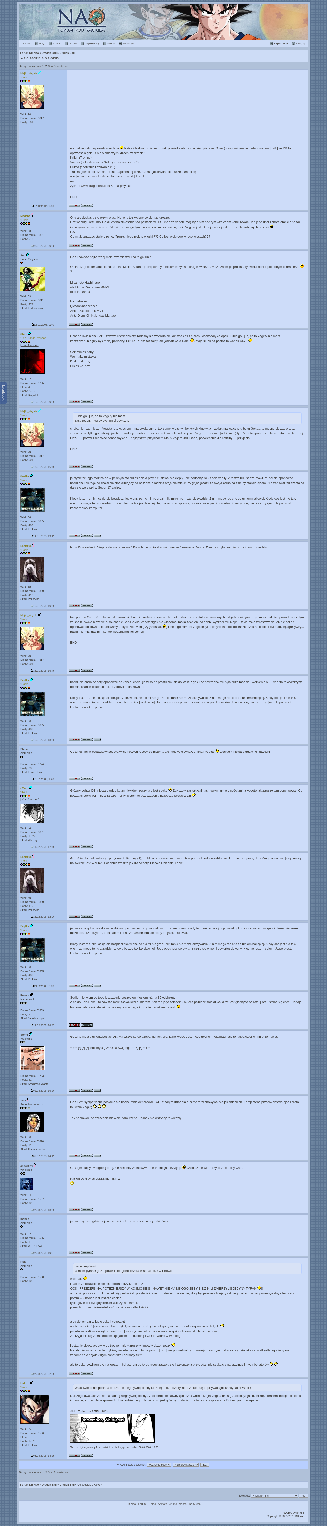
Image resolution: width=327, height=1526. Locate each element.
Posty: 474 (26, 304)
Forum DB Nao (29, 1484)
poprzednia (34, 66)
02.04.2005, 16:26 (43, 1090)
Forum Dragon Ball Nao (163, 22)
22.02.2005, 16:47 (43, 1025)
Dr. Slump (195, 1503)
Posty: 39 (26, 1202)
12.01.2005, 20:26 (43, 401)
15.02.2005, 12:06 (43, 916)
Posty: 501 (26, 122)
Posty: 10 (26, 1280)
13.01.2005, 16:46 (43, 466)
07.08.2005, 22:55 (43, 1373)
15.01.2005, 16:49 (43, 670)
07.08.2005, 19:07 (43, 1252)
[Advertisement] (187, 106)
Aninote (162, 1503)
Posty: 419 (26, 595)
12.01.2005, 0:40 (43, 324)
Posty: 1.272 (27, 1441)
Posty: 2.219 (27, 391)
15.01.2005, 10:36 (43, 605)
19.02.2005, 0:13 (43, 986)
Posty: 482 (26, 525)
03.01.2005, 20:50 (43, 245)
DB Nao (131, 1503)
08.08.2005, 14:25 (43, 1455)
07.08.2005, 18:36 (43, 1209)
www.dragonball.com (95, 186)
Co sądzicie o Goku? (42, 58)
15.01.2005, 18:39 (43, 739)
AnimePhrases (178, 1503)
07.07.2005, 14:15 (43, 1156)
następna (62, 66)
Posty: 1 (25, 1242)
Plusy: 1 (25, 1437)
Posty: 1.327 (27, 836)
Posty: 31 (26, 1079)
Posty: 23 (26, 768)
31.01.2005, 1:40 (43, 779)
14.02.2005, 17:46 (43, 846)
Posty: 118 (26, 1145)
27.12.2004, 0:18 (43, 206)
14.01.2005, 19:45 (43, 536)
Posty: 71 (26, 1014)
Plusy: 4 (25, 387)
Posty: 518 (26, 238)
